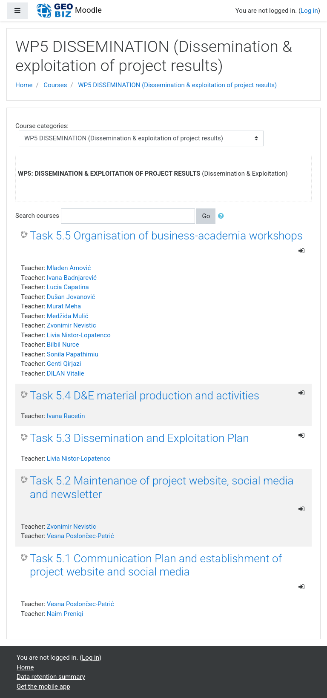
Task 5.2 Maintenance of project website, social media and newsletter (161, 487)
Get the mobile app (43, 686)
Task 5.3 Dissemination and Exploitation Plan (139, 438)
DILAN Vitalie (65, 373)
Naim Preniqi (65, 614)
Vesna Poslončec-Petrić (80, 536)
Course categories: (42, 126)
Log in (309, 10)
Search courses (37, 215)
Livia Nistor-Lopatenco (79, 335)
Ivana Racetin (66, 416)
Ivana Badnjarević (72, 278)
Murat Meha (64, 306)
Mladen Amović (69, 268)
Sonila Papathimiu (72, 354)
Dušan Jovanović (71, 297)
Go (206, 216)
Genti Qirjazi (64, 364)
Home (23, 85)
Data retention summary (51, 677)
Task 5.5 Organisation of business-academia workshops (166, 235)
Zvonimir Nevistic (71, 325)
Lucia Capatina (68, 287)
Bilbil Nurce (63, 344)
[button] (222, 216)
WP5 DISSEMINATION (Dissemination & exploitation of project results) (177, 85)
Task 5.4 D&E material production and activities (144, 395)
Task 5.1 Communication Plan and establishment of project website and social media (156, 565)
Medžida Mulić (67, 316)
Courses (55, 85)
